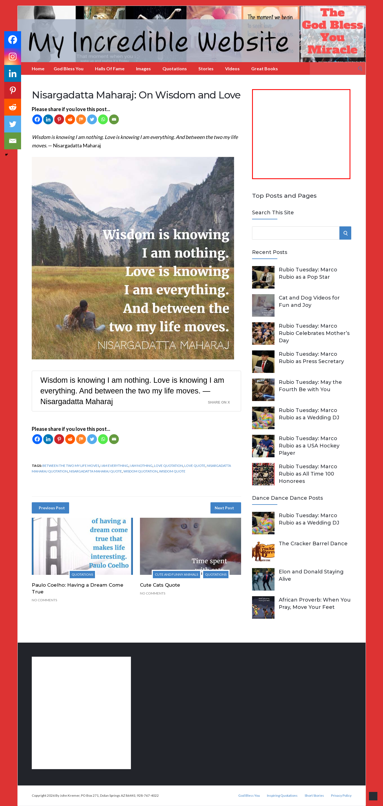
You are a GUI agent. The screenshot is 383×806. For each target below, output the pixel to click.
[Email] (114, 119)
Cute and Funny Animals (176, 574)
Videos (232, 68)
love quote (194, 465)
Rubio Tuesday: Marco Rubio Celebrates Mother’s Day (314, 333)
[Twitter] (92, 119)
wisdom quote (172, 471)
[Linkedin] (48, 119)
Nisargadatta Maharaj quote (95, 471)
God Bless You (68, 68)
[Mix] (81, 119)
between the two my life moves (70, 465)
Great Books (264, 68)
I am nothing (141, 465)
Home (38, 68)
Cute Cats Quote (160, 585)
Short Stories (314, 795)
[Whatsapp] (103, 119)
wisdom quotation (140, 471)
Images (143, 68)
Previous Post (52, 507)
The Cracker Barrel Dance (313, 544)
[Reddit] (70, 119)
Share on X (219, 402)
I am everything (114, 465)
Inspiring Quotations (282, 795)
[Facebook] (37, 119)
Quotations (174, 68)
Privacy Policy (341, 795)
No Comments (44, 600)
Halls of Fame (109, 68)
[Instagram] (12, 56)
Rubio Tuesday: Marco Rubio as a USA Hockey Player (309, 445)
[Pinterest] (59, 119)
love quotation (168, 465)
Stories (206, 68)
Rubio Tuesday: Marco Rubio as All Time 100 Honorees (308, 473)
